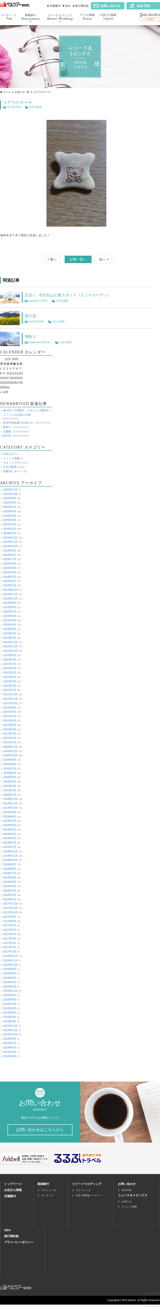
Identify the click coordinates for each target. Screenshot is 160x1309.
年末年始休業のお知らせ (18, 422)
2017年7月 (9, 925)
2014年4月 (9, 1056)
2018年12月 (10, 851)
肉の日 (7, 435)
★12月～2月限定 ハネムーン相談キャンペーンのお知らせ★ (27, 412)
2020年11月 (10, 750)
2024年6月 (9, 563)
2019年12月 (10, 798)
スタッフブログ (12, 462)
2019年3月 (9, 838)
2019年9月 (9, 811)
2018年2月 (9, 894)
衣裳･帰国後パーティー (89, 1199)
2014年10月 (10, 1034)
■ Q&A (67, 5)
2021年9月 (9, 707)
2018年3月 (9, 890)
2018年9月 (9, 864)
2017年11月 (10, 907)
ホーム (7, 92)
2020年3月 (9, 785)
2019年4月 (9, 833)
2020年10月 (10, 755)
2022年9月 (9, 654)
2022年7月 (9, 663)
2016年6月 (9, 977)
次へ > (104, 259)
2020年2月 (9, 790)
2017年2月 (9, 947)
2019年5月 (9, 829)
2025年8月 (9, 502)
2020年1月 (9, 794)
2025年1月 (9, 532)
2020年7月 (9, 768)
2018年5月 (9, 881)
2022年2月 (9, 685)
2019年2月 (9, 842)
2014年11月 (10, 1029)
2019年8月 (9, 816)
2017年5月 (9, 933)
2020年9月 (9, 759)
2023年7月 (9, 611)
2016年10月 (10, 964)
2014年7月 (9, 1042)
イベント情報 (11, 458)
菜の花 (31, 315)
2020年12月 (10, 746)
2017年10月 (10, 912)
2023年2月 (9, 633)
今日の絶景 (35, 107)
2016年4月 (9, 986)
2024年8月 (9, 554)
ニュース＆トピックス (132, 1199)
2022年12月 (10, 641)
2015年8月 (9, 999)
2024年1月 (9, 585)
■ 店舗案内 (53, 5)
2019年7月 (9, 820)
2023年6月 (9, 615)
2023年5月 (9, 620)
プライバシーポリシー (19, 1246)
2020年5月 (9, 777)
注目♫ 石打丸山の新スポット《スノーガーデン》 (72, 295)
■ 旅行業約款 (81, 5)
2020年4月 (9, 781)
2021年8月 (9, 711)
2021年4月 (9, 729)
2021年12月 (10, 694)
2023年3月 (9, 628)
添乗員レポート (12, 471)
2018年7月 (9, 872)
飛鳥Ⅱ (31, 336)
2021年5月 (9, 724)
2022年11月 (10, 646)
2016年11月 (10, 960)
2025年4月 (9, 520)
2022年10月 (10, 650)
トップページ (13, 1188)
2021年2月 (9, 737)
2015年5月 (9, 1012)
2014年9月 (9, 1038)
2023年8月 (9, 606)
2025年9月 (9, 498)
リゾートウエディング (86, 1188)
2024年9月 (9, 550)
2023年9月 (9, 602)
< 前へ (52, 259)
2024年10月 (10, 545)
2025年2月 (9, 528)
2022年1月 (9, 689)
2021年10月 (10, 702)
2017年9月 (9, 916)
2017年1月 (9, 951)
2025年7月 (9, 506)
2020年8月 (9, 763)
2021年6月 (9, 720)
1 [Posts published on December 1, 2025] (1, 368)
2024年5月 (9, 567)
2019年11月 (10, 803)
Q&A (7, 1234)
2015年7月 (9, 1003)
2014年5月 (9, 1051)
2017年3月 (9, 942)
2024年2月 (9, 580)
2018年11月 (10, 855)
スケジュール (48, 1194)
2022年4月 (9, 676)
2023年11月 (10, 593)
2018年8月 (9, 868)
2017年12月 (10, 903)
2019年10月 (10, 807)
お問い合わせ (126, 1188)
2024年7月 (9, 559)
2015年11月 (10, 990)
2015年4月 (9, 1016)
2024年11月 (10, 541)
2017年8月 (9, 920)
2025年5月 (9, 515)
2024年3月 (9, 576)
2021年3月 (9, 733)
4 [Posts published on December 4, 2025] (11, 368)
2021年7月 (9, 715)
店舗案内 (10, 1200)
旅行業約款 (11, 1240)
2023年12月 (10, 589)
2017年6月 (9, 929)
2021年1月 (9, 742)
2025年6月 (9, 511)
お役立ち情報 (13, 1194)
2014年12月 (10, 1025)
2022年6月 (9, 668)
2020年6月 (9, 772)
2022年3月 (9, 681)
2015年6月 (9, 1008)
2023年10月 (10, 598)
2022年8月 (9, 659)
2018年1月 (9, 899)
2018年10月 (10, 859)
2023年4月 (9, 624)
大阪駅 (7, 431)
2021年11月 (10, 698)
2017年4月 (9, 938)
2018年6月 (9, 877)
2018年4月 (9, 885)
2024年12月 (10, 537)
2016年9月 (9, 968)
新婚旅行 (43, 1188)
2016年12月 (10, 955)
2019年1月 (9, 846)
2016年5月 (9, 981)
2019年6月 (9, 824)
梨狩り (7, 426)
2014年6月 (9, 1047)
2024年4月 (9, 572)
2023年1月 (9, 637)
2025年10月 (10, 493)
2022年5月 (9, 672)
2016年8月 (9, 973)
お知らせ (8, 453)
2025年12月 (10, 489)
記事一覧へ (78, 259)
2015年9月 (9, 994)
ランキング (47, 1199)
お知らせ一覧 (22, 92)
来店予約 (127, 1194)
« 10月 (4, 392)
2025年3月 (9, 524)
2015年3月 (9, 1021)
